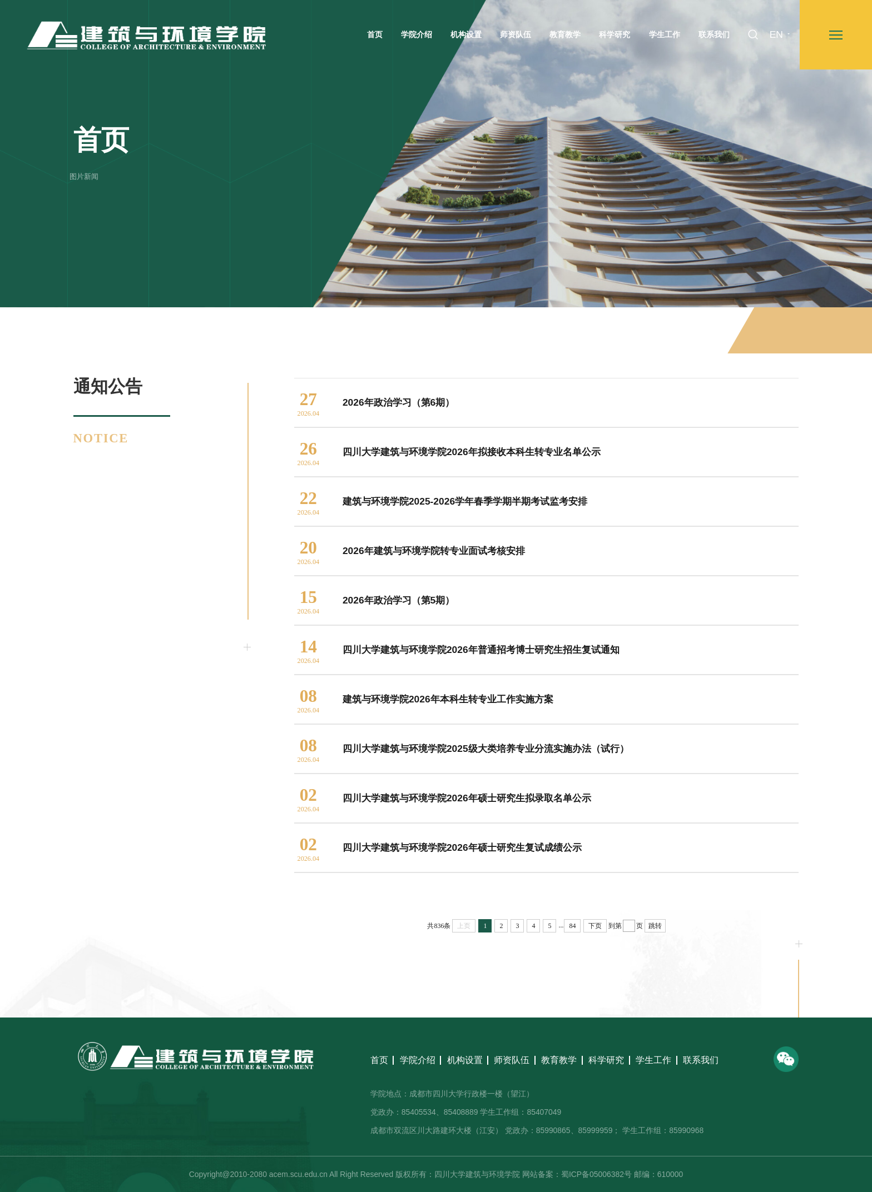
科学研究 (606, 1060)
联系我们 (701, 1060)
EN (776, 34)
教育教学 (559, 1060)
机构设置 (465, 1060)
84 (572, 926)
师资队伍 (511, 1060)
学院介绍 (417, 1060)
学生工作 (653, 1060)
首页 (747, 331)
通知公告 (783, 331)
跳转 (655, 926)
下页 (595, 926)
